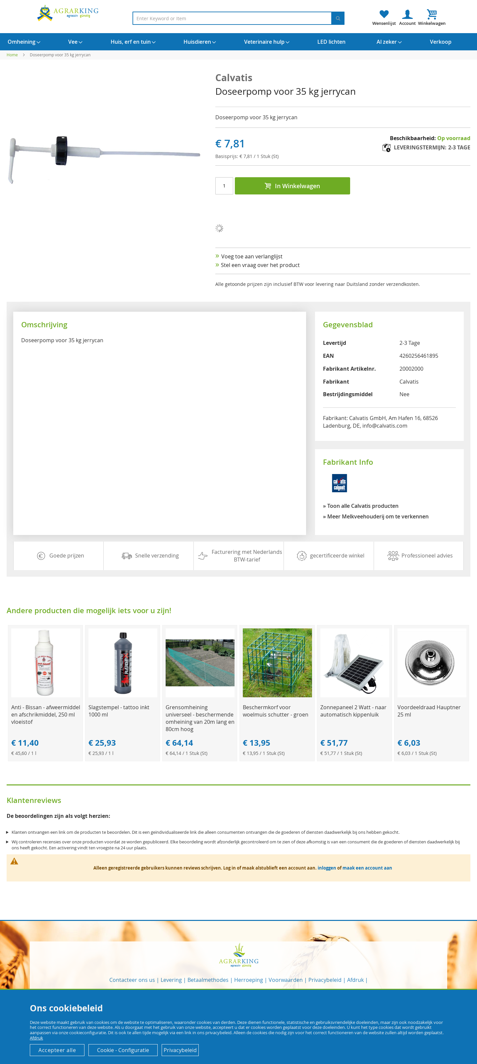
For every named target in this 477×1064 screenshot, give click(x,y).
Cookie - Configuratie (123, 1050)
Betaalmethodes (208, 980)
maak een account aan (367, 868)
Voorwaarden (286, 980)
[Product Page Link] (45, 695)
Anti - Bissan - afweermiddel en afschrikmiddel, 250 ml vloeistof (45, 714)
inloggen (327, 868)
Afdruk (355, 980)
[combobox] (238, 18)
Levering (171, 980)
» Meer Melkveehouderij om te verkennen (376, 516)
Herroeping (248, 980)
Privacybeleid (325, 980)
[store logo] (68, 12)
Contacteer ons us (132, 980)
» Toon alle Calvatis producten (360, 505)
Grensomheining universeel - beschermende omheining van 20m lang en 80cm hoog (200, 718)
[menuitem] (21, 41)
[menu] (238, 41)
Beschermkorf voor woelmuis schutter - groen (275, 711)
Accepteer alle (57, 1050)
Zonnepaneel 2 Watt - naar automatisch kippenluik (353, 711)
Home (12, 54)
